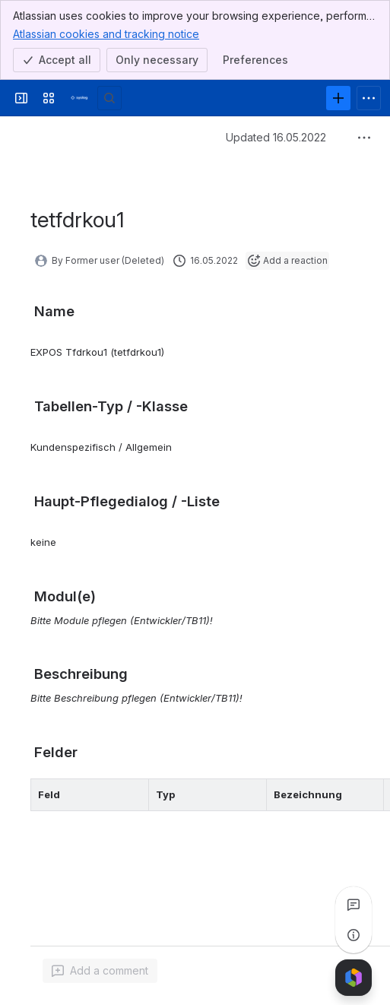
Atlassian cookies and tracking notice (106, 33)
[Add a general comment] (100, 971)
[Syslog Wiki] (79, 98)
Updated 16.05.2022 (276, 137)
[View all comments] (353, 904)
